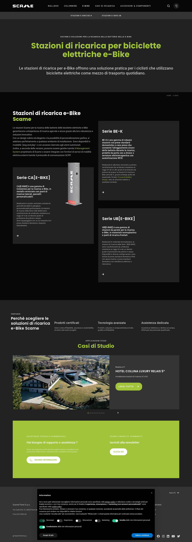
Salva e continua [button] (142, 535)
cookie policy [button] (57, 507)
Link (53, 205)
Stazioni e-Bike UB (111, 16)
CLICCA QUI (118, 452)
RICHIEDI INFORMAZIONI (46, 460)
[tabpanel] (96, 382)
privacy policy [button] (110, 502)
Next (118, 412)
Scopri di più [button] (48, 535)
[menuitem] (53, 6)
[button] (152, 493)
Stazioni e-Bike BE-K (81, 16)
